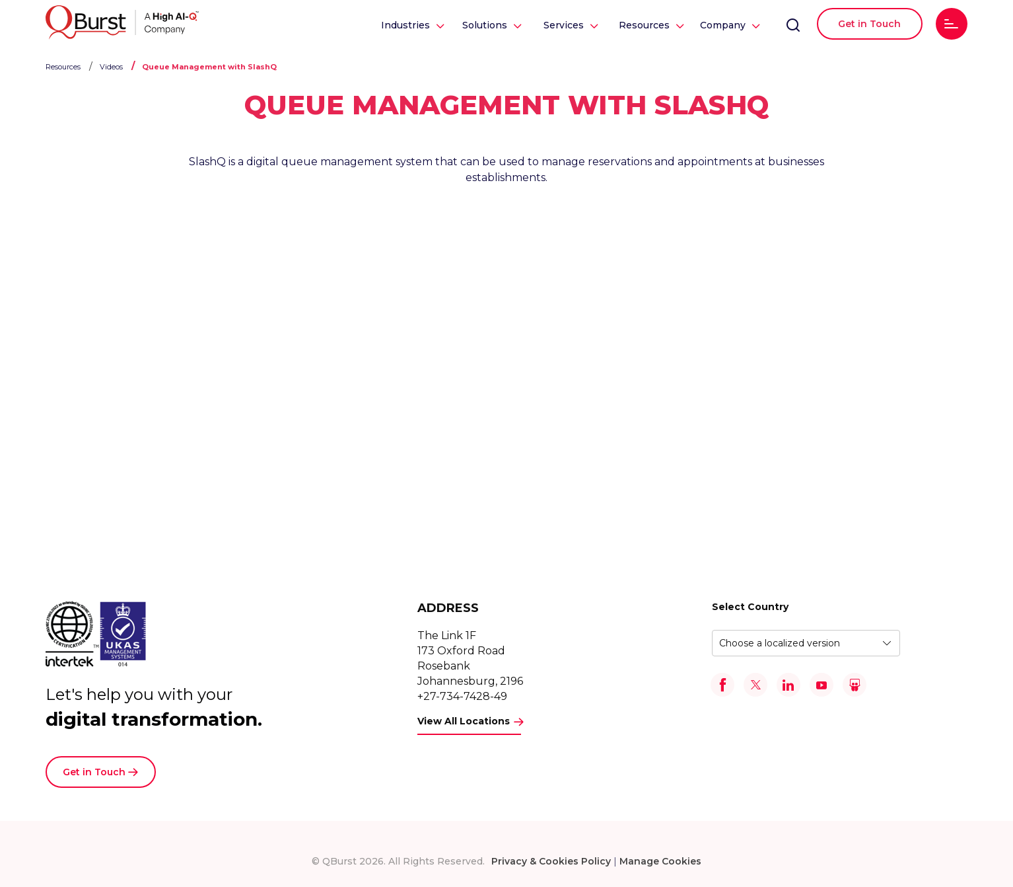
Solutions (484, 25)
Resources (644, 25)
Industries (405, 25)
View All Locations (463, 721)
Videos (111, 66)
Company (723, 25)
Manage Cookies (660, 861)
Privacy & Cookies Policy (551, 861)
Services (563, 25)
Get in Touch (869, 24)
